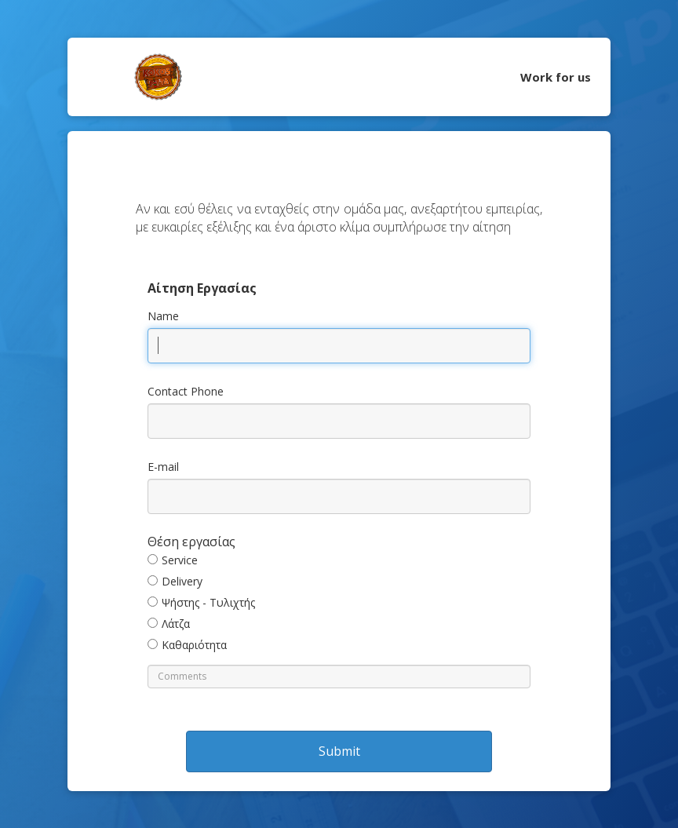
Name (163, 315)
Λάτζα (176, 623)
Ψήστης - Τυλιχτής (208, 602)
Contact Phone (186, 391)
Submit (339, 751)
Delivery (182, 581)
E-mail (163, 466)
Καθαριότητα (194, 644)
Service (180, 560)
